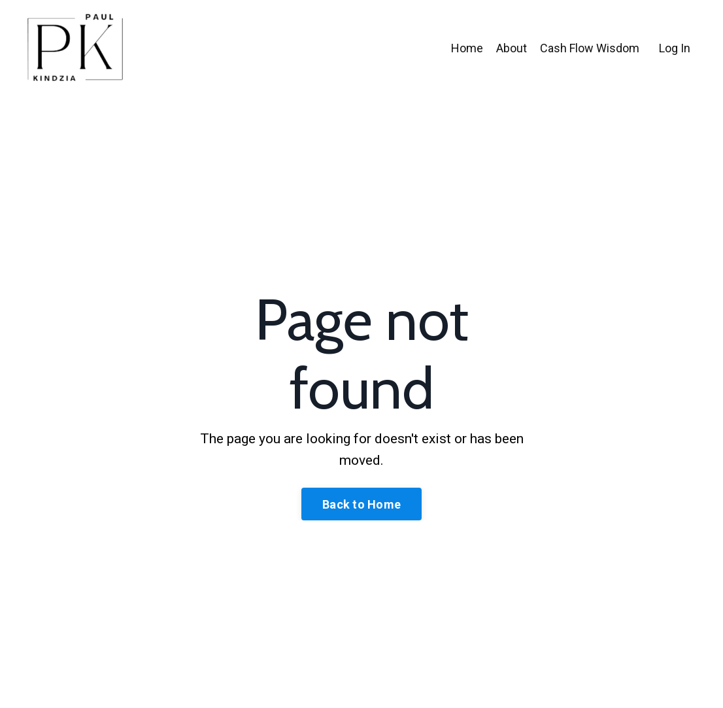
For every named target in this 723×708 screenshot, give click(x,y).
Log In (674, 48)
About (511, 48)
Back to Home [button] (361, 504)
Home (467, 48)
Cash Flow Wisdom (589, 48)
